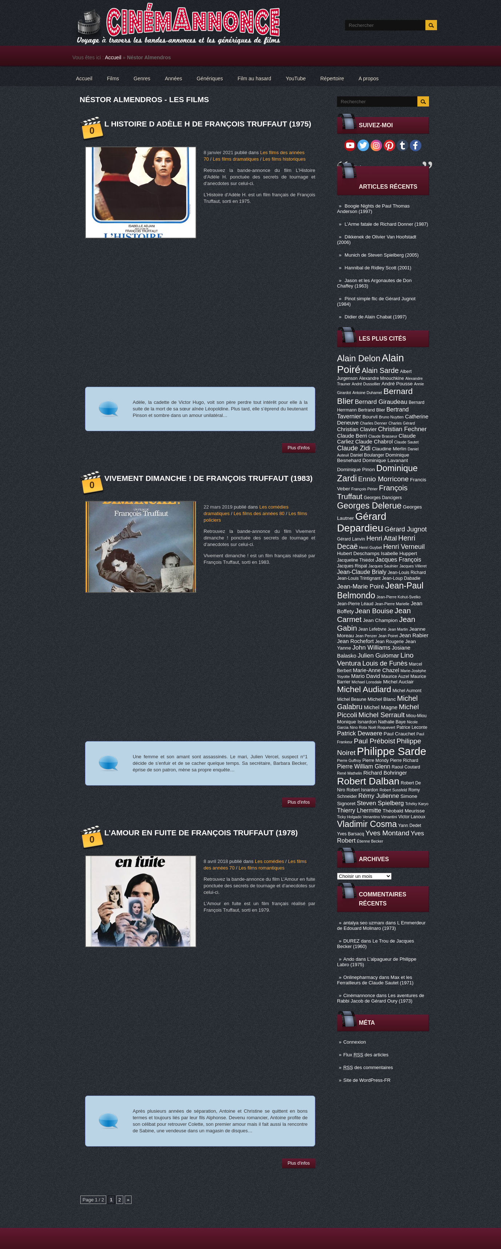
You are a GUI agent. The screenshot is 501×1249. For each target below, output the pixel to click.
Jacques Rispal (352, 566)
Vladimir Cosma (367, 824)
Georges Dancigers (383, 497)
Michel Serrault (381, 715)
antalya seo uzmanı (363, 922)
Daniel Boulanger (367, 455)
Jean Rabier (413, 635)
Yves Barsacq (350, 833)
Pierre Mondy (375, 760)
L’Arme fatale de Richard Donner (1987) (386, 224)
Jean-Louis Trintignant (359, 578)
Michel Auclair (398, 681)
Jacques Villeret (412, 566)
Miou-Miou (416, 715)
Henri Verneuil (404, 546)
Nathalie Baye (392, 721)
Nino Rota (358, 727)
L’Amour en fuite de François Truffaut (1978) (201, 832)
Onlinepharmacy (360, 977)
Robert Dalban (368, 781)
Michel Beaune (351, 699)
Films (113, 78)
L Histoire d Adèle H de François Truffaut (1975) (207, 124)
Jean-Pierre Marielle (392, 604)
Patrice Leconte (412, 727)
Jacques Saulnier (383, 566)
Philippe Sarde (391, 751)
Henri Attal (381, 538)
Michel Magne (381, 707)
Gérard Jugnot (406, 529)
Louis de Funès (384, 663)
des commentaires (368, 1067)
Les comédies (269, 861)
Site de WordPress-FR (366, 1080)
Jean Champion (380, 620)
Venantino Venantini (380, 817)
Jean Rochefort (355, 641)
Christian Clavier (357, 429)
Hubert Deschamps (358, 553)
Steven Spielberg (380, 803)
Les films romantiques (261, 868)
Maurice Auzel (395, 676)
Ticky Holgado (349, 817)
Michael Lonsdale (367, 682)
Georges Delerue (369, 505)
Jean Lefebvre (372, 629)
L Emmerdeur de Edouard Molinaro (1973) (381, 925)
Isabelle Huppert (399, 553)
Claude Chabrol (374, 442)
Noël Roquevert (381, 727)
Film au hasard (254, 78)
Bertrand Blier (371, 410)
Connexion (354, 1042)
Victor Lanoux (411, 816)
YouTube (296, 78)
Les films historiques (284, 159)
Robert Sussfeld (393, 790)
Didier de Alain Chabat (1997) (376, 317)
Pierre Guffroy (349, 760)
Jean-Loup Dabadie (401, 578)
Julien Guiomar (378, 655)
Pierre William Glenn (363, 766)
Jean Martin (398, 629)
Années (173, 78)
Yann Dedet (409, 825)
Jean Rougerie (389, 641)
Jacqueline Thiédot (355, 560)
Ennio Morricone (383, 479)
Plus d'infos (299, 447)
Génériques (210, 78)
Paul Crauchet (399, 733)
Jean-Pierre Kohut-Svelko (399, 597)
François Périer (364, 489)
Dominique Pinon (356, 469)
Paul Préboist (374, 741)
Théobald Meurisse (403, 811)
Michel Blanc (382, 699)
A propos (368, 78)
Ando (348, 959)
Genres (142, 78)
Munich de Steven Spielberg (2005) (382, 255)
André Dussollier (366, 384)
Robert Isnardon (362, 789)
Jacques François (398, 559)
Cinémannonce (359, 995)
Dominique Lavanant (385, 460)
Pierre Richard (404, 760)
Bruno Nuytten (391, 417)
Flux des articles (365, 1054)
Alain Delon (358, 358)
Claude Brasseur (382, 436)
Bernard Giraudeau (381, 401)
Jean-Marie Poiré (360, 586)
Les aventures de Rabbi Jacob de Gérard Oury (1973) (380, 998)
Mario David (365, 676)
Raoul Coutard (406, 767)
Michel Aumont (406, 690)
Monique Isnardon (357, 721)
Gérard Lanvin (351, 539)
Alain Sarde (380, 370)
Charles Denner (373, 423)
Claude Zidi (353, 448)
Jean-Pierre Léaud (355, 603)
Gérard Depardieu (361, 522)
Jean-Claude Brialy (361, 572)
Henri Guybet (370, 547)
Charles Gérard (401, 423)
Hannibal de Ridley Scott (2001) (378, 267)
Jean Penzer (366, 636)
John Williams (371, 647)
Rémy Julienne (378, 795)
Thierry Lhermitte (359, 810)
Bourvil (370, 416)
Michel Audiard (364, 689)
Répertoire (332, 78)
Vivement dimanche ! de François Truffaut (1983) (208, 478)
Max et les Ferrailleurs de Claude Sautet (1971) (375, 980)
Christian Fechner (402, 429)
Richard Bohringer (385, 773)
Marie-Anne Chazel (376, 670)
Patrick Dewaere (359, 733)
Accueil (113, 57)
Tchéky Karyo (416, 804)
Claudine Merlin (389, 448)
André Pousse (397, 383)
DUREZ (351, 941)
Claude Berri (352, 436)
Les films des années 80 (258, 513)
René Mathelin (349, 773)
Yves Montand (387, 833)
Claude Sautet (406, 442)
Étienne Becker (370, 841)
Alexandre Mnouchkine (381, 378)
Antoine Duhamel (367, 392)
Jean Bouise (374, 611)
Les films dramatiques (235, 159)
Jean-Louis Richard (407, 572)
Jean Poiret (388, 636)
